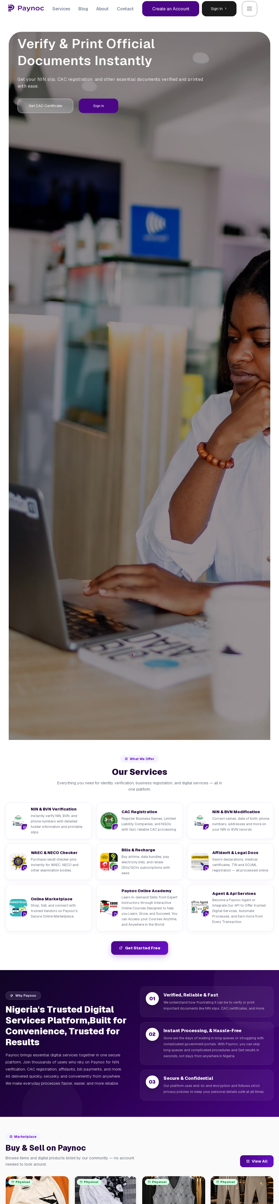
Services (61, 9)
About (102, 9)
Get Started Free (139, 948)
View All (257, 1161)
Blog (83, 9)
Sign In (219, 8)
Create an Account (170, 9)
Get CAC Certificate (51, 106)
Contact (125, 9)
